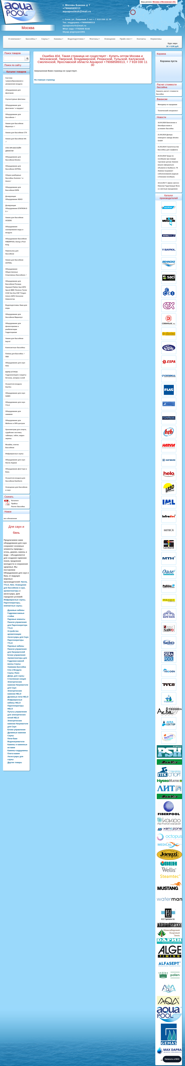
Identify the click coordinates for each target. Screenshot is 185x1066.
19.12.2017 (169, 186)
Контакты (141, 39)
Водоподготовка (76, 39)
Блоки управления (16, 729)
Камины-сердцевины (17, 750)
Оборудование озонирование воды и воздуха (14, 229)
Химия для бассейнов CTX (16, 132)
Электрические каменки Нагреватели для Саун (17, 685)
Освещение (109, 39)
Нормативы (156, 39)
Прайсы (14, 503)
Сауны (45, 39)
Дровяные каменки (16, 732)
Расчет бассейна (18, 506)
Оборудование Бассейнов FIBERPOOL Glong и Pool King (16, 242)
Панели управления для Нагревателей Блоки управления (17, 652)
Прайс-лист (126, 39)
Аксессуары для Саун (17, 637)
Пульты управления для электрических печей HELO (17, 715)
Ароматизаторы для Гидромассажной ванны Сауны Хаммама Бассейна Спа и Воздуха (17, 664)
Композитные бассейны (15, 347)
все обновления (10, 518)
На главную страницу (44, 80)
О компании (14, 39)
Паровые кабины (15, 646)
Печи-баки (12, 738)
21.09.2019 (168, 138)
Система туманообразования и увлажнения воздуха (14, 81)
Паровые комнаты (16, 619)
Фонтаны (95, 39)
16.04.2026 (167, 125)
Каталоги (14, 500)
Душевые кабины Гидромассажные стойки (15, 613)
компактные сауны (13, 606)
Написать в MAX (172, 1059)
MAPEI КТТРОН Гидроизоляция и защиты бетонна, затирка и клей (15, 375)
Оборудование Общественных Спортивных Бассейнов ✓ (16, 272)
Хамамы (58, 39)
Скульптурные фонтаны (15, 99)
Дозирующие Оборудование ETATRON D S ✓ (16, 208)
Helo (12, 585)
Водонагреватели (15, 741)
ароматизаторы (11, 591)
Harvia (24, 582)
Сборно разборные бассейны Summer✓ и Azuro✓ (14, 178)
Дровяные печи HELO (17, 697)
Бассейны (31, 39)
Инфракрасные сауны (14, 454)
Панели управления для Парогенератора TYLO (17, 625)
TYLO (6, 585)
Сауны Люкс (13, 673)
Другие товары (14, 762)
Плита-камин (13, 753)
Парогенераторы (12, 603)
